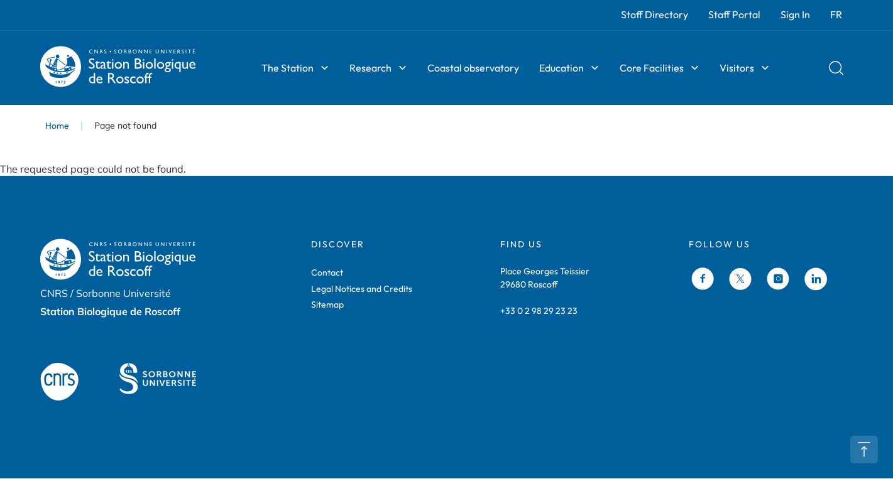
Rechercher (836, 67)
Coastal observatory (473, 68)
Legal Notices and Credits (361, 288)
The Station (287, 68)
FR (836, 14)
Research (370, 68)
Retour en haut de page (864, 449)
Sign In (795, 14)
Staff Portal (734, 14)
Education (561, 68)
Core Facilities (652, 68)
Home (57, 125)
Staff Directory (654, 14)
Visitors (737, 68)
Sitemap (327, 304)
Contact (327, 272)
